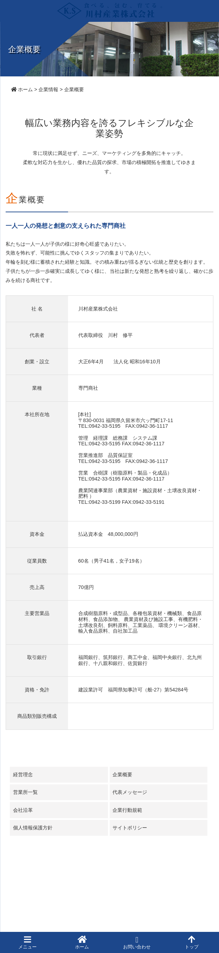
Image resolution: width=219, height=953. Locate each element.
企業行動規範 (127, 810)
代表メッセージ (129, 792)
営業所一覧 (25, 792)
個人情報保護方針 (33, 827)
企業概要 (122, 774)
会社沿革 (23, 810)
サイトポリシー (129, 827)
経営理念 (23, 774)
